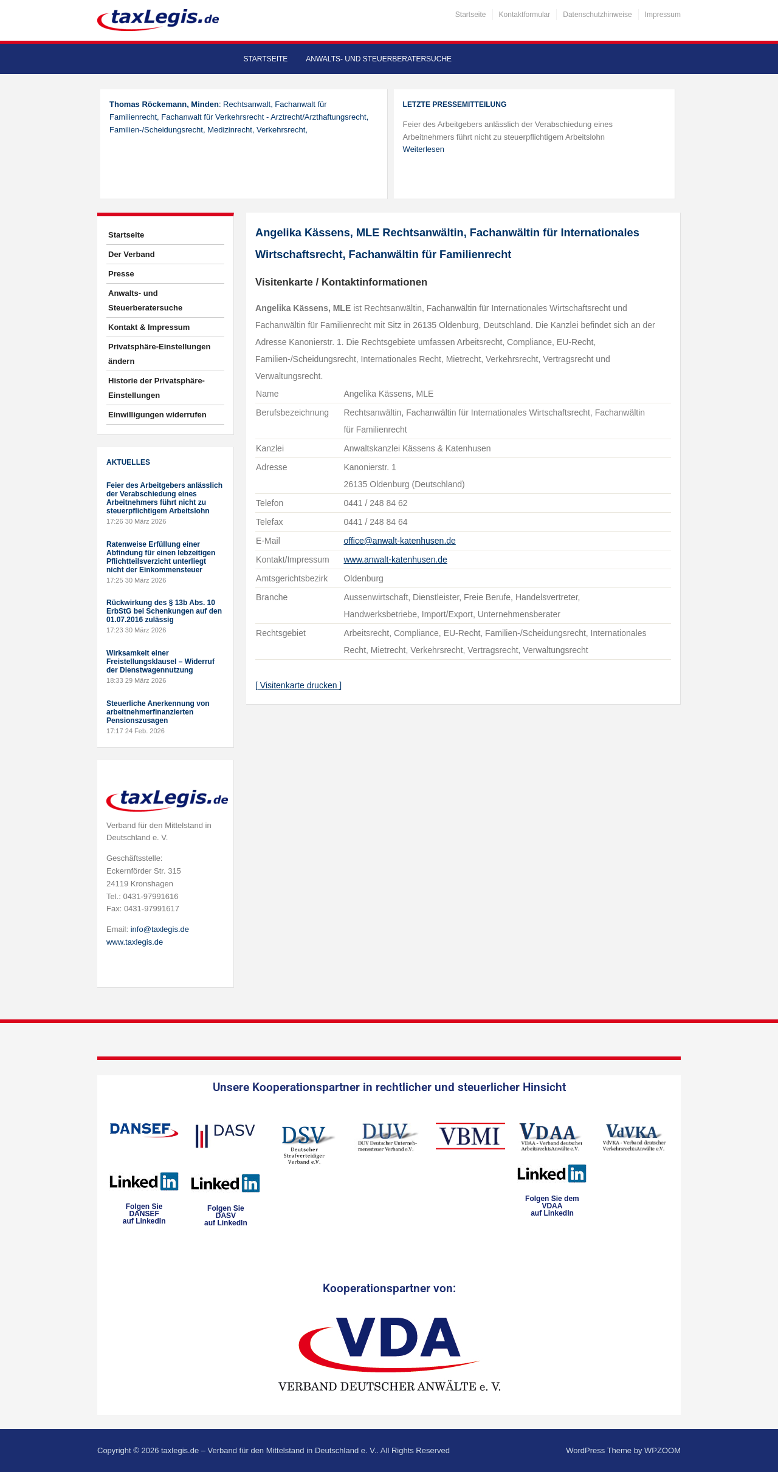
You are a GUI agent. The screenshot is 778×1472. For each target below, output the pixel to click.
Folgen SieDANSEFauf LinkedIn (144, 1213)
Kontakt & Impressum (149, 327)
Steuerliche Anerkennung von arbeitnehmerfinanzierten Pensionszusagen (158, 712)
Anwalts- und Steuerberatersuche (379, 59)
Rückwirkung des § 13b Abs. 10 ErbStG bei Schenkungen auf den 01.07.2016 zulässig (164, 611)
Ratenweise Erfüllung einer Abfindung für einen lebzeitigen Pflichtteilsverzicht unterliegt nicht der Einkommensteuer (160, 557)
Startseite (470, 14)
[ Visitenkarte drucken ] (298, 685)
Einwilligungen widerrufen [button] (157, 414)
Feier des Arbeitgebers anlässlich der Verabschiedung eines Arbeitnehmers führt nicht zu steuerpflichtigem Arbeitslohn (164, 498)
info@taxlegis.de (160, 929)
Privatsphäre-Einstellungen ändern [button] (159, 354)
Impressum (663, 14)
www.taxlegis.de (134, 942)
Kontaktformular (525, 14)
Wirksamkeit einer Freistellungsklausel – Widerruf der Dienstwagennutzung (160, 661)
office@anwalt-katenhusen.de (399, 541)
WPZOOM (662, 1450)
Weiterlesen (423, 149)
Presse (121, 273)
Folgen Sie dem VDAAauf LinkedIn (552, 1205)
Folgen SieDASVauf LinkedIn (225, 1215)
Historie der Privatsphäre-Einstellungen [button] (156, 388)
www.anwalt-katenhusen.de (395, 559)
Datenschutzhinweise (597, 14)
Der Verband (131, 254)
